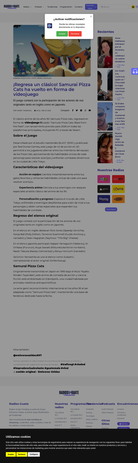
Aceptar (62, 34)
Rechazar (75, 34)
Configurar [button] (34, 454)
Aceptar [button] (11, 454)
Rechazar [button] (21, 454)
